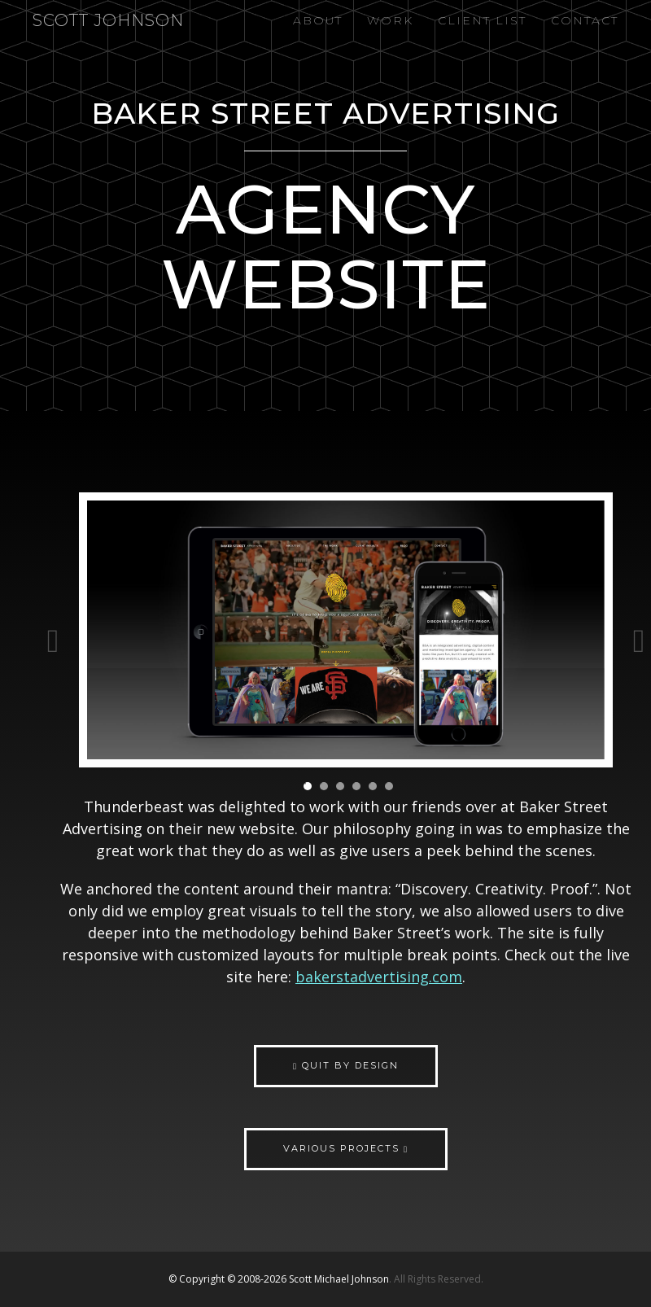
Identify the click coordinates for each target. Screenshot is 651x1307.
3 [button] (340, 786)
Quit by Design (346, 1065)
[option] (346, 632)
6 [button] (389, 786)
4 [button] (356, 786)
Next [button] (639, 632)
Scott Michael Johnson (339, 1279)
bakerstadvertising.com (378, 976)
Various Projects (346, 1148)
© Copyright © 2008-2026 (228, 1279)
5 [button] (373, 786)
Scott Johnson (108, 20)
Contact (584, 20)
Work (390, 20)
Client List (482, 20)
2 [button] (324, 786)
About (318, 20)
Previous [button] (53, 632)
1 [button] (308, 786)
